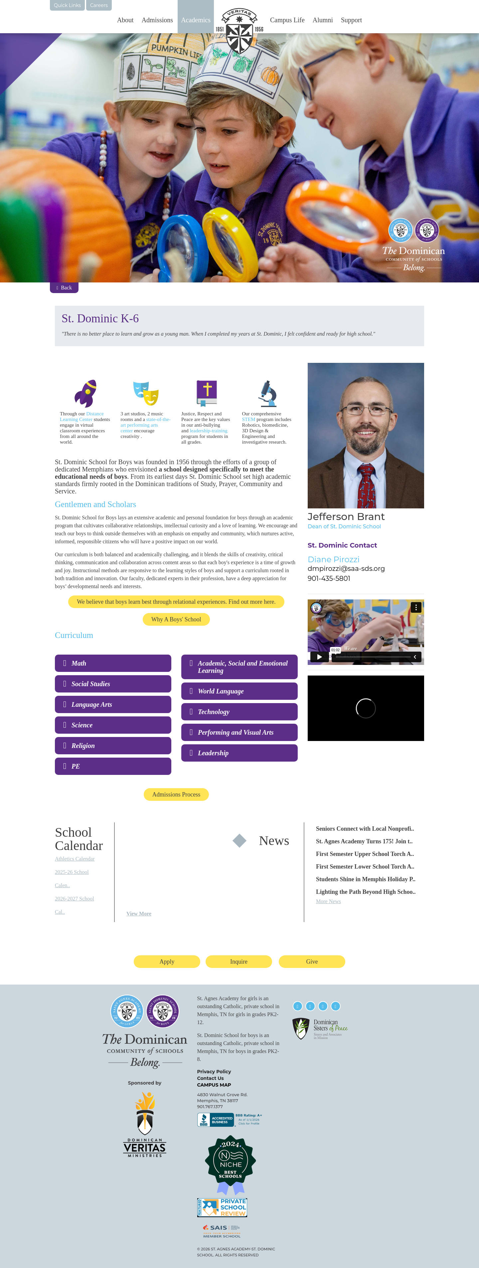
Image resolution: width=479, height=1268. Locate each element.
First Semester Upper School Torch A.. (365, 854)
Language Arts (92, 704)
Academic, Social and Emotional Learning (243, 667)
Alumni (323, 20)
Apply (167, 961)
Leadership (213, 753)
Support (351, 20)
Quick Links (67, 5)
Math (79, 663)
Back (64, 287)
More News (328, 901)
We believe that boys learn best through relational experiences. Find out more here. (176, 601)
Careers (99, 5)
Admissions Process (176, 794)
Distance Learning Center (82, 416)
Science (82, 725)
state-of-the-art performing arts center (146, 425)
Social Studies (91, 683)
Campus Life (287, 20)
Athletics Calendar (75, 859)
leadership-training (208, 430)
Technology (214, 711)
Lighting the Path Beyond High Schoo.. (366, 892)
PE (76, 766)
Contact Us (210, 1078)
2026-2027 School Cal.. (74, 905)
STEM (248, 419)
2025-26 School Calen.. (72, 878)
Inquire (238, 961)
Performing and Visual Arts (236, 732)
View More (138, 913)
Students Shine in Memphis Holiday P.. (365, 879)
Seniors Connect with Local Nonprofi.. (365, 828)
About (125, 20)
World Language (221, 691)
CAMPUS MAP (214, 1085)
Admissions (157, 20)
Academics (196, 20)
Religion (84, 745)
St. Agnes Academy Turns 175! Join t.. (364, 841)
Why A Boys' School (176, 619)
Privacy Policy (214, 1072)
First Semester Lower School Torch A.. (365, 866)
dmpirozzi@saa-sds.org (346, 569)
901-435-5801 (329, 578)
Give (312, 961)
